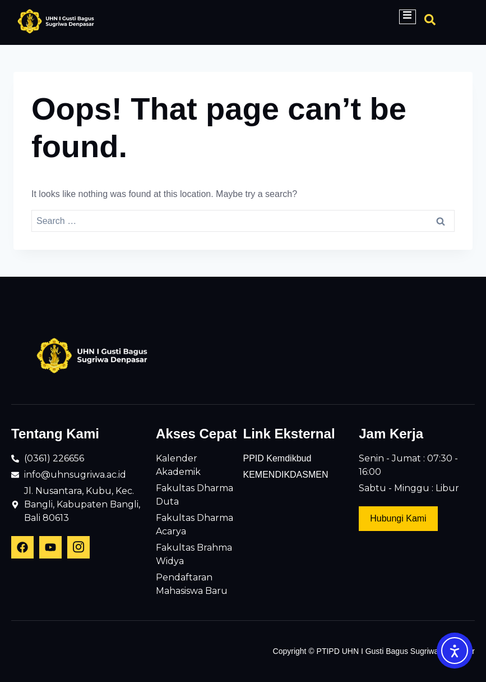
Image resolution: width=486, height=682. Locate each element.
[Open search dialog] (430, 22)
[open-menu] (407, 17)
